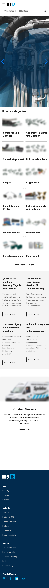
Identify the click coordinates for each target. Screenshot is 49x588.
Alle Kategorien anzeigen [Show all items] (24, 265)
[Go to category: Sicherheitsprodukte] (13, 152)
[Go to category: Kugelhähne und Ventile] (13, 200)
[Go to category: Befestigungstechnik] (13, 249)
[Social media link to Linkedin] (16, 578)
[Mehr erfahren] (24, 429)
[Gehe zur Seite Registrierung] (21, 565)
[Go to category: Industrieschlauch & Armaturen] (36, 200)
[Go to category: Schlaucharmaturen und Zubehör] (36, 127)
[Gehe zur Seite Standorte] (21, 500)
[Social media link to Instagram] (3, 578)
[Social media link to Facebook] (10, 578)
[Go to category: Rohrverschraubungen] (36, 152)
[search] (45, 11)
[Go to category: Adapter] (13, 176)
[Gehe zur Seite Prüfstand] (21, 526)
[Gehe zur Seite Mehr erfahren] (9, 314)
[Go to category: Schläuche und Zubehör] (13, 127)
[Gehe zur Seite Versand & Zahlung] (21, 556)
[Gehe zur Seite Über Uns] (21, 491)
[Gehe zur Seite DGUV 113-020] (21, 517)
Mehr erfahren (9, 314)
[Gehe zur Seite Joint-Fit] (21, 512)
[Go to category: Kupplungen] (36, 176)
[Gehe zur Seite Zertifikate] (21, 530)
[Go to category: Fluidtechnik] (36, 249)
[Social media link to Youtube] (23, 578)
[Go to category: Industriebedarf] (13, 226)
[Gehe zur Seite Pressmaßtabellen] (21, 535)
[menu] (4, 4)
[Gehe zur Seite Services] (21, 495)
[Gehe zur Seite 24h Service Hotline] (21, 548)
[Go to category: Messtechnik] (36, 226)
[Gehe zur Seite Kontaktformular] (21, 552)
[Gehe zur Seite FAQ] (21, 561)
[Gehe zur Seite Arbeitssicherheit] (21, 521)
